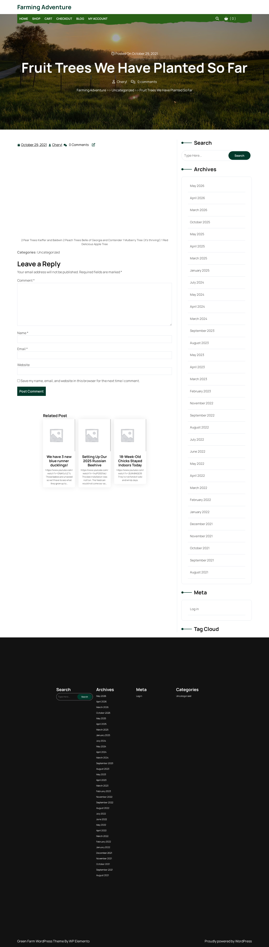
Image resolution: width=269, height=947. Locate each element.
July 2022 (197, 439)
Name (22, 333)
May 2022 (197, 463)
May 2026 (197, 186)
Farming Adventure (44, 7)
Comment (26, 280)
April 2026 (197, 198)
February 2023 (200, 391)
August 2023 (199, 343)
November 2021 (201, 536)
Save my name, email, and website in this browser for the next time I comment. (80, 380)
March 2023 (198, 379)
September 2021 (202, 560)
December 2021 (201, 524)
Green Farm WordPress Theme (41, 941)
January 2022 (200, 512)
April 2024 (197, 306)
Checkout (64, 19)
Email (22, 349)
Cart (48, 19)
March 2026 (198, 210)
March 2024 (198, 319)
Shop (36, 19)
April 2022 (197, 475)
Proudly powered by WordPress (228, 941)
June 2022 (197, 451)
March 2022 (198, 488)
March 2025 (198, 258)
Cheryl (57, 144)
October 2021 (200, 548)
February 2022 (200, 500)
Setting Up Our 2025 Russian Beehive (94, 484)
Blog (80, 19)
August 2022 (199, 427)
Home (23, 19)
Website (23, 365)
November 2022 (201, 403)
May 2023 (197, 355)
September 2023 (202, 330)
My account (97, 19)
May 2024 (197, 294)
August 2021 (199, 572)
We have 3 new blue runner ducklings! (87, 484)
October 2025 (200, 222)
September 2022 (202, 415)
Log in (194, 609)
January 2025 (200, 270)
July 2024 (197, 282)
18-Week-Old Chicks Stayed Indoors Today (101, 484)
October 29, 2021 (34, 145)
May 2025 (197, 234)
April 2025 (197, 246)
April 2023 (197, 367)
